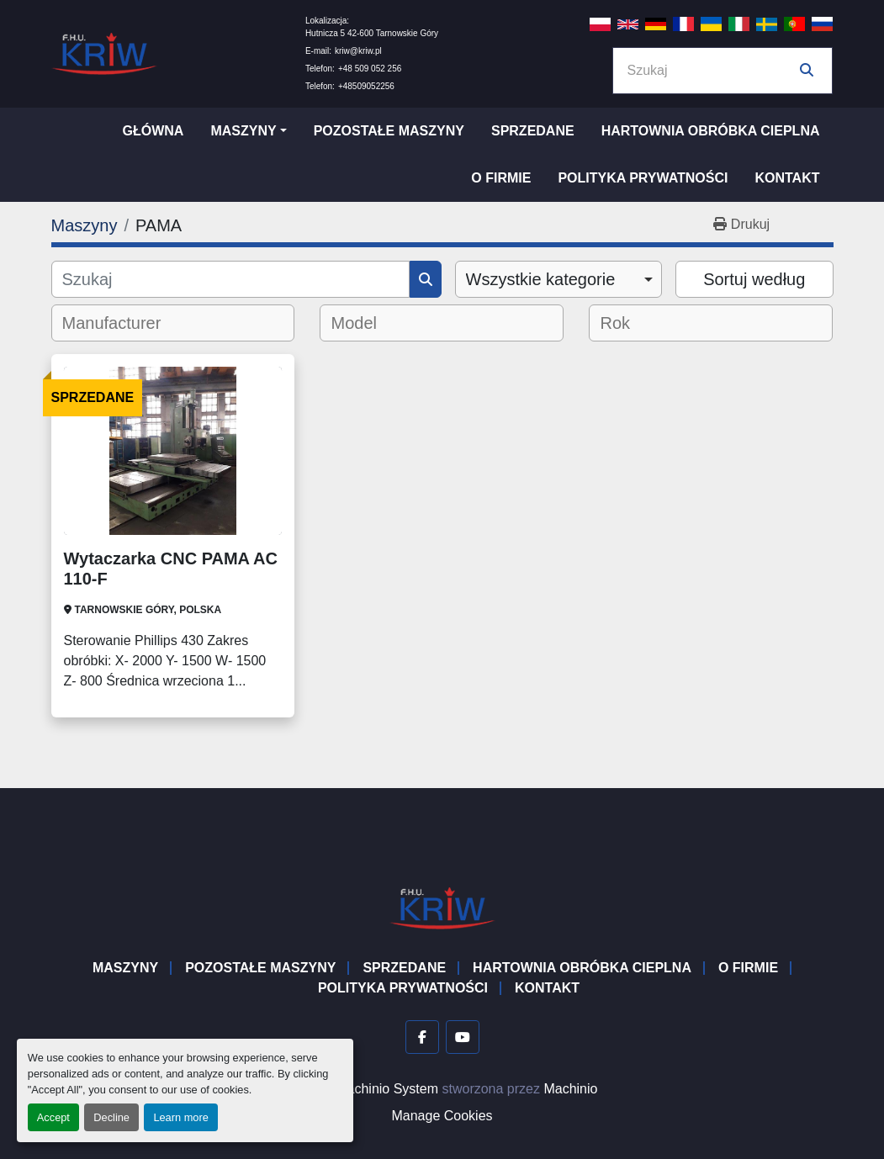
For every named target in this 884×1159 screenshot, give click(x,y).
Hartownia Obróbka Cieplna (710, 131)
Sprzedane (532, 131)
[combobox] (559, 279)
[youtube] (462, 1037)
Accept (53, 1117)
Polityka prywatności (643, 178)
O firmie (501, 178)
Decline (111, 1117)
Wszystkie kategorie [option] (541, 279)
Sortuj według (754, 279)
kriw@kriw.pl (358, 51)
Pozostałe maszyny (389, 131)
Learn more (180, 1117)
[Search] (711, 71)
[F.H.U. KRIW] (442, 907)
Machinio (570, 1089)
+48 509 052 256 (369, 68)
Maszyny (243, 131)
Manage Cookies (441, 1116)
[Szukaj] (230, 279)
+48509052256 (366, 86)
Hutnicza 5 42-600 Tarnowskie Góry (371, 33)
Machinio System (387, 1089)
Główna (152, 131)
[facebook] (422, 1037)
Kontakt (786, 178)
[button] (248, 131)
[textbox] (123, 323)
